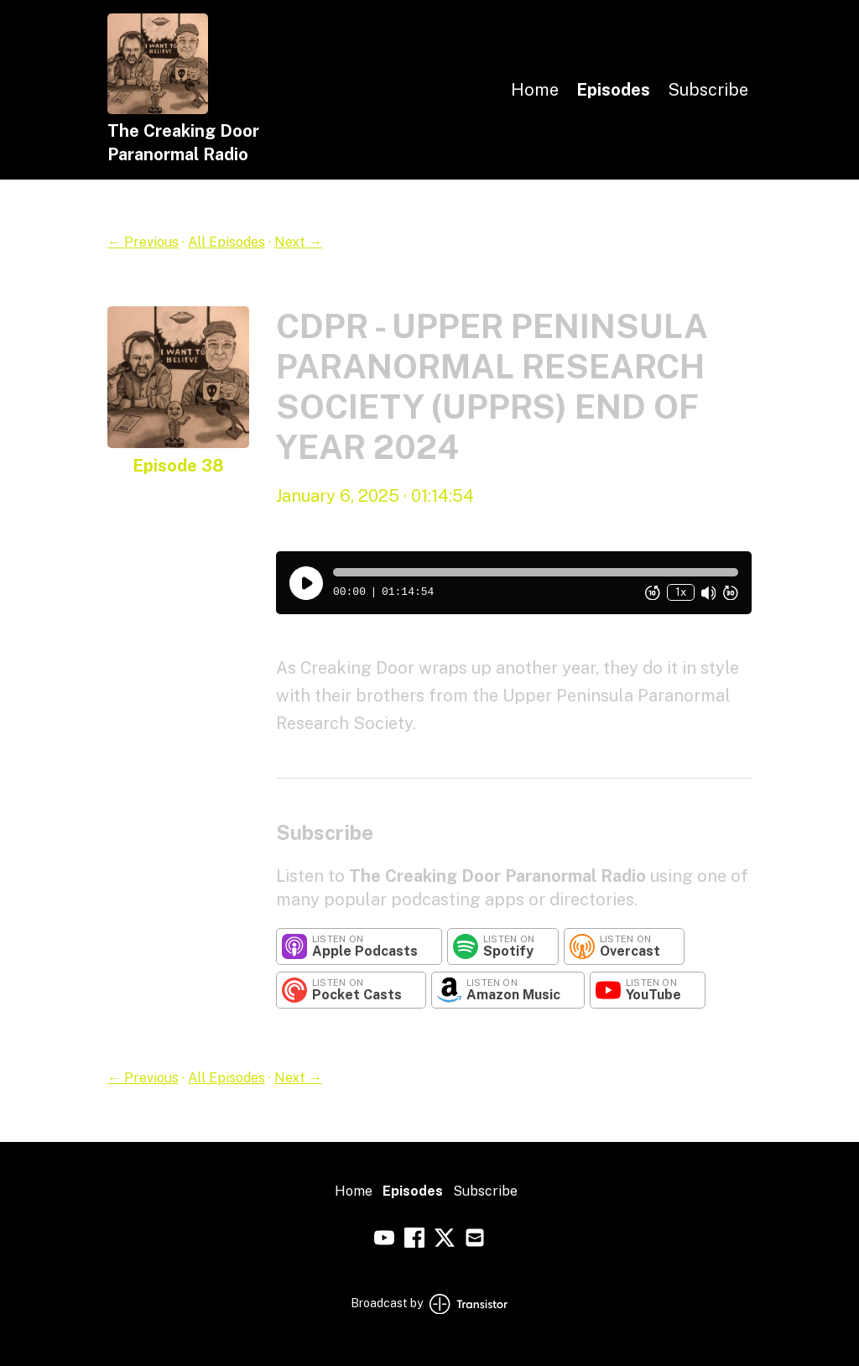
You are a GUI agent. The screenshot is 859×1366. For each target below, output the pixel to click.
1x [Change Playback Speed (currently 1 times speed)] (680, 592)
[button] (535, 572)
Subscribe (708, 90)
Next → (298, 242)
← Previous (143, 242)
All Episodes (226, 242)
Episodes (613, 90)
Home (535, 90)
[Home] (157, 109)
